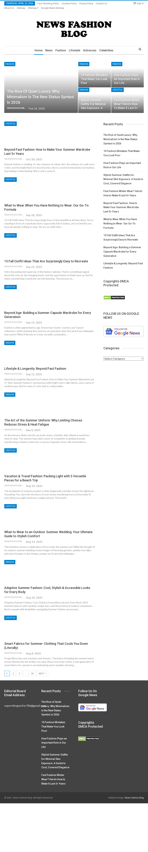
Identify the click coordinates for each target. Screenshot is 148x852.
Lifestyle (75, 46)
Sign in (139, 3)
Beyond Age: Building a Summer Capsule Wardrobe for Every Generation (122, 247)
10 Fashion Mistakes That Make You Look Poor (94, 74)
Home (37, 46)
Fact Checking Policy (48, 3)
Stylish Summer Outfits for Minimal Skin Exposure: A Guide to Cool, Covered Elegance (123, 175)
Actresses (90, 46)
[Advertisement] (74, 825)
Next (42, 669)
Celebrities (108, 46)
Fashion (60, 46)
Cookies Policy (69, 3)
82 (32, 669)
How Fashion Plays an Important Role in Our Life (127, 74)
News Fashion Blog (134, 793)
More (99, 3)
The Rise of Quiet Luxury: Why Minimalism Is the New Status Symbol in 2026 (40, 92)
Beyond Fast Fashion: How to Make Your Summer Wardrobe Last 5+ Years (121, 203)
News (48, 46)
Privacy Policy (86, 3)
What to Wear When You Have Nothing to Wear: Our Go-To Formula (120, 219)
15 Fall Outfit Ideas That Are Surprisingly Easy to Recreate (46, 257)
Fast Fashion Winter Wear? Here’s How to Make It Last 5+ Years (53, 775)
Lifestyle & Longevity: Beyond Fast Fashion (35, 364)
